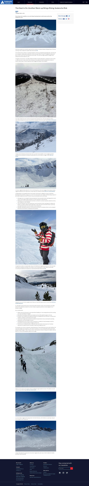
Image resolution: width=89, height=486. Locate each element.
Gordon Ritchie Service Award (35, 472)
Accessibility (40, 484)
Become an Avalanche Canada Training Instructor (49, 474)
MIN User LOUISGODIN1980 (49, 191)
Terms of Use (33, 484)
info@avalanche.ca (19, 468)
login (87, 2)
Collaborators (46, 467)
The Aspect (32, 467)
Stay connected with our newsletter (65, 464)
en (83, 2)
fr (84, 2)
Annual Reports (33, 466)
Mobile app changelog (20, 476)
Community (41, 2)
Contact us (18, 470)
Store (53, 2)
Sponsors (45, 466)
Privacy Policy (27, 484)
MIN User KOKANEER (52, 120)
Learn (19, 2)
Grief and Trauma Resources (35, 477)
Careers (44, 472)
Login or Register (19, 464)
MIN (37, 50)
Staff (31, 469)
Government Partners (47, 464)
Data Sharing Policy (20, 479)
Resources (30, 2)
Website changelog (20, 474)
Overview (31, 464)
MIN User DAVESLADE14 (31, 390)
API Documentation (20, 478)
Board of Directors (33, 471)
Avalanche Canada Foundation (66, 2)
